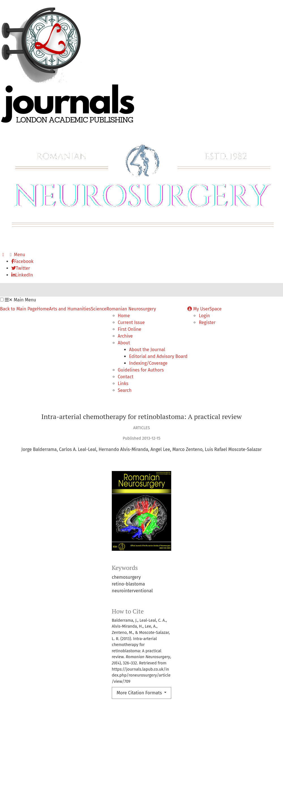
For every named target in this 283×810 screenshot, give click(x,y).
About (124, 342)
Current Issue (131, 322)
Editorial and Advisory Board (158, 356)
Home (43, 309)
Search (125, 390)
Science (98, 309)
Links (123, 383)
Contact (125, 376)
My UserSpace (204, 309)
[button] (2, 299)
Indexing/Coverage (148, 363)
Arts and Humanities (70, 309)
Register (207, 322)
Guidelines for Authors (141, 370)
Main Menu (20, 300)
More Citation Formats (140, 692)
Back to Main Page (18, 309)
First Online (129, 329)
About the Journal (147, 349)
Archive (125, 336)
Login (204, 315)
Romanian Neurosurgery (131, 309)
